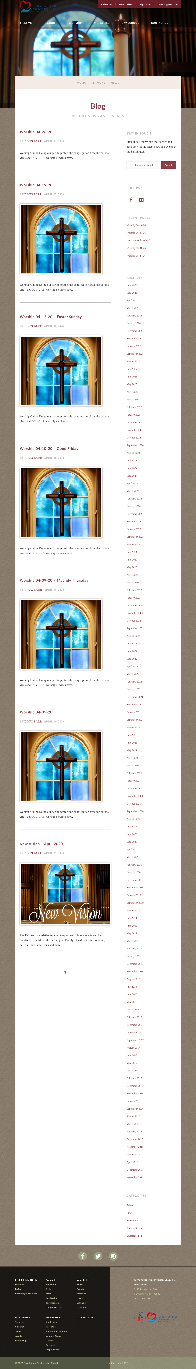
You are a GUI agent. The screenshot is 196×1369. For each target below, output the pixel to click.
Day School (130, 23)
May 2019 (131, 933)
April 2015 (132, 1162)
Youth (18, 1331)
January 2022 (133, 689)
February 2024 (134, 499)
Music (81, 82)
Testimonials (52, 1303)
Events (80, 1289)
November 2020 (134, 796)
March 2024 (132, 491)
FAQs (18, 1289)
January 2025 (133, 415)
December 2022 (134, 605)
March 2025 (132, 400)
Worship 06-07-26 (136, 233)
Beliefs (49, 1289)
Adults (18, 1336)
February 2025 (134, 407)
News (115, 82)
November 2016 (134, 1093)
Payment (50, 1345)
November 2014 (134, 1177)
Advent (130, 1205)
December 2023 (134, 514)
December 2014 (134, 1170)
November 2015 (134, 1147)
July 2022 (131, 644)
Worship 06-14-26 (136, 225)
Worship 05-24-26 (136, 256)
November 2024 (134, 430)
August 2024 (133, 453)
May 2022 (131, 659)
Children (19, 1327)
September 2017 (135, 1040)
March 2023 (132, 583)
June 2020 (131, 834)
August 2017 (133, 1048)
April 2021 (132, 758)
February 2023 (134, 590)
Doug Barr (33, 141)
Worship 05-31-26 (136, 248)
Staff (48, 1294)
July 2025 (131, 369)
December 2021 (134, 697)
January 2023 (133, 598)
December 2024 (134, 422)
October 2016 (133, 1101)
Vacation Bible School (138, 240)
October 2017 (133, 1032)
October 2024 (133, 438)
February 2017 (134, 1078)
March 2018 (132, 1010)
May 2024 (131, 476)
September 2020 (135, 811)
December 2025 (134, 331)
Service (19, 1322)
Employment (52, 1350)
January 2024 (133, 506)
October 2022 (133, 621)
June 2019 (131, 926)
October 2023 (133, 529)
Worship (75, 23)
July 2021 (131, 735)
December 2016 (134, 1086)
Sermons (98, 82)
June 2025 (131, 377)
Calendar (106, 4)
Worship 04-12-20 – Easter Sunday (51, 316)
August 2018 (133, 979)
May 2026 (131, 293)
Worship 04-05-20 (36, 712)
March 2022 (132, 674)
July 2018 (131, 987)
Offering (81, 1307)
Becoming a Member (26, 1294)
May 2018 (131, 1002)
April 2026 (132, 300)
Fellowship (21, 1340)
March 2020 (132, 857)
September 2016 (135, 1109)
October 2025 (133, 346)
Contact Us (159, 23)
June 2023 (131, 560)
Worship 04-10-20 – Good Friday (49, 448)
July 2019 (131, 918)
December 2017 (134, 1025)
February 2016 (134, 1132)
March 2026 (132, 308)
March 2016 (132, 1124)
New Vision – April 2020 (41, 843)
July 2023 (131, 552)
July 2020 (131, 827)
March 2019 (132, 941)
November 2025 (134, 339)
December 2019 (134, 880)
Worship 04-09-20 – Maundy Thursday (54, 580)
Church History (54, 1307)
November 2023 (134, 522)
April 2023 (132, 575)
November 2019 (134, 888)
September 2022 (135, 628)
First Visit (27, 23)
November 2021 (134, 705)
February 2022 (134, 682)
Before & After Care (56, 1331)
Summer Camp (53, 1336)
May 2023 (131, 567)
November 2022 (134, 613)
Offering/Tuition (168, 4)
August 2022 (133, 636)
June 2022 (131, 651)
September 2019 (135, 903)
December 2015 (134, 1139)
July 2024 (131, 461)
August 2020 (133, 819)
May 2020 (131, 842)
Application (52, 1322)
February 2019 (134, 949)
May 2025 (131, 384)
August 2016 (133, 1116)
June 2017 (131, 1055)
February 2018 (134, 1017)
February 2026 (134, 316)
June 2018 (131, 994)
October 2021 (133, 712)
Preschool (51, 1327)
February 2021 (134, 773)
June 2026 (131, 285)
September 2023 (135, 537)
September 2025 (135, 354)
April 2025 (132, 392)
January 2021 (133, 781)
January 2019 (133, 956)
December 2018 (134, 964)
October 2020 (133, 804)
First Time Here (26, 1280)
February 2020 (134, 865)
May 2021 (131, 750)
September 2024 (135, 445)
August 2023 (133, 544)
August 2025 (133, 361)
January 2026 (133, 323)
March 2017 (132, 1071)
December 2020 (134, 788)
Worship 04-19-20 (36, 185)
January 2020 (133, 872)
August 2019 (133, 910)
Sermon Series (134, 1228)
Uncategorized (134, 1236)
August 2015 (133, 1154)
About (52, 23)
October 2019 (133, 895)
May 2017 (131, 1063)
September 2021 (135, 720)
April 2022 (132, 666)
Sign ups (145, 4)
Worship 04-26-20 (36, 132)
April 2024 (132, 483)
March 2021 (132, 766)
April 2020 (132, 849)
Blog (129, 1213)
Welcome (51, 1284)
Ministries (101, 23)
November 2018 (134, 971)
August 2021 (133, 727)
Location (19, 1284)
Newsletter (126, 4)
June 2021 (131, 743)
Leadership (52, 1298)
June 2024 (131, 468)
